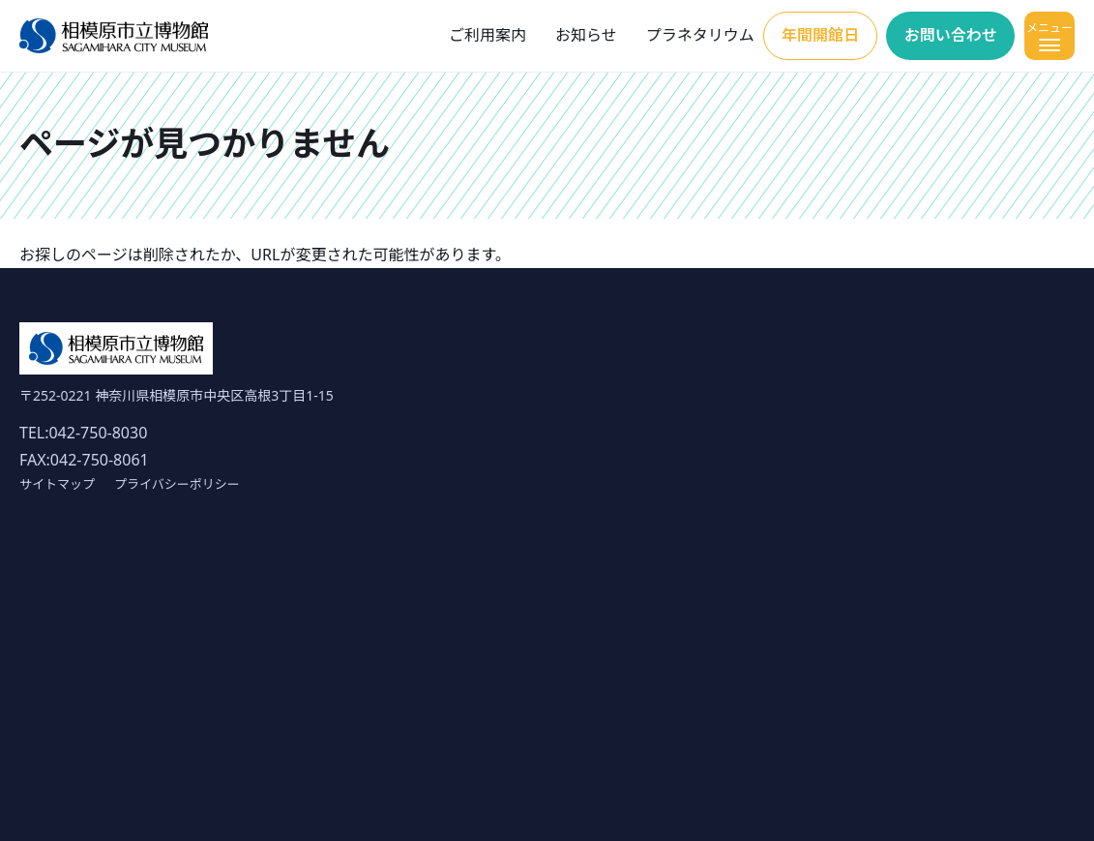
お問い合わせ (950, 34)
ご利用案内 (487, 34)
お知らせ (586, 34)
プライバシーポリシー (177, 484)
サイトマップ (57, 484)
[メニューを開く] (1049, 36)
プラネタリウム (700, 34)
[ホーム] (113, 36)
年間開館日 (820, 34)
